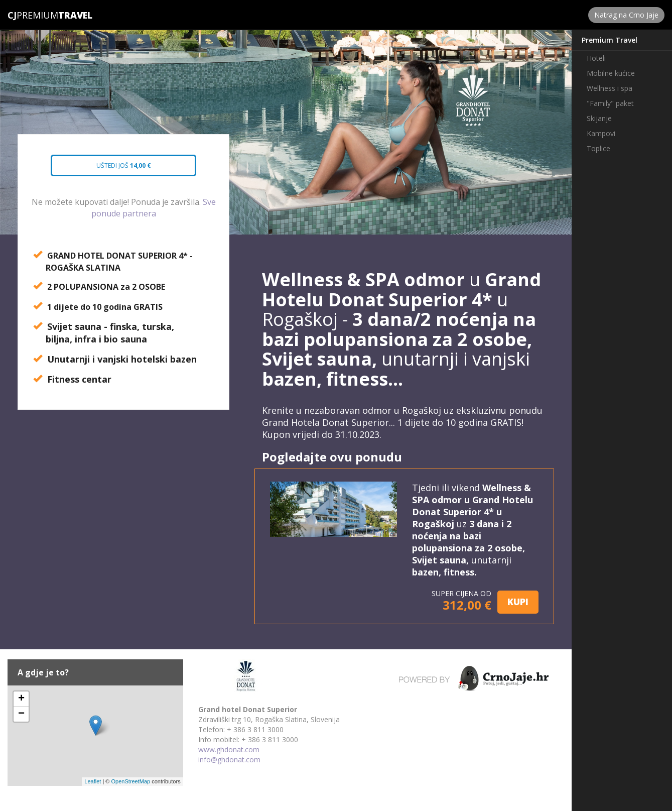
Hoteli (596, 58)
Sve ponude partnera (153, 207)
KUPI (517, 602)
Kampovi (601, 133)
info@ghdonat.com (229, 759)
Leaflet (92, 781)
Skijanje (599, 118)
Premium (33, 15)
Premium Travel (609, 40)
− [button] (21, 714)
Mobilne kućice (611, 73)
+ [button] (21, 699)
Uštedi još (115, 168)
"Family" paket (610, 103)
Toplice (598, 148)
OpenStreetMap (130, 781)
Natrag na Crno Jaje (626, 15)
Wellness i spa (609, 88)
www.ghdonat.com (228, 749)
